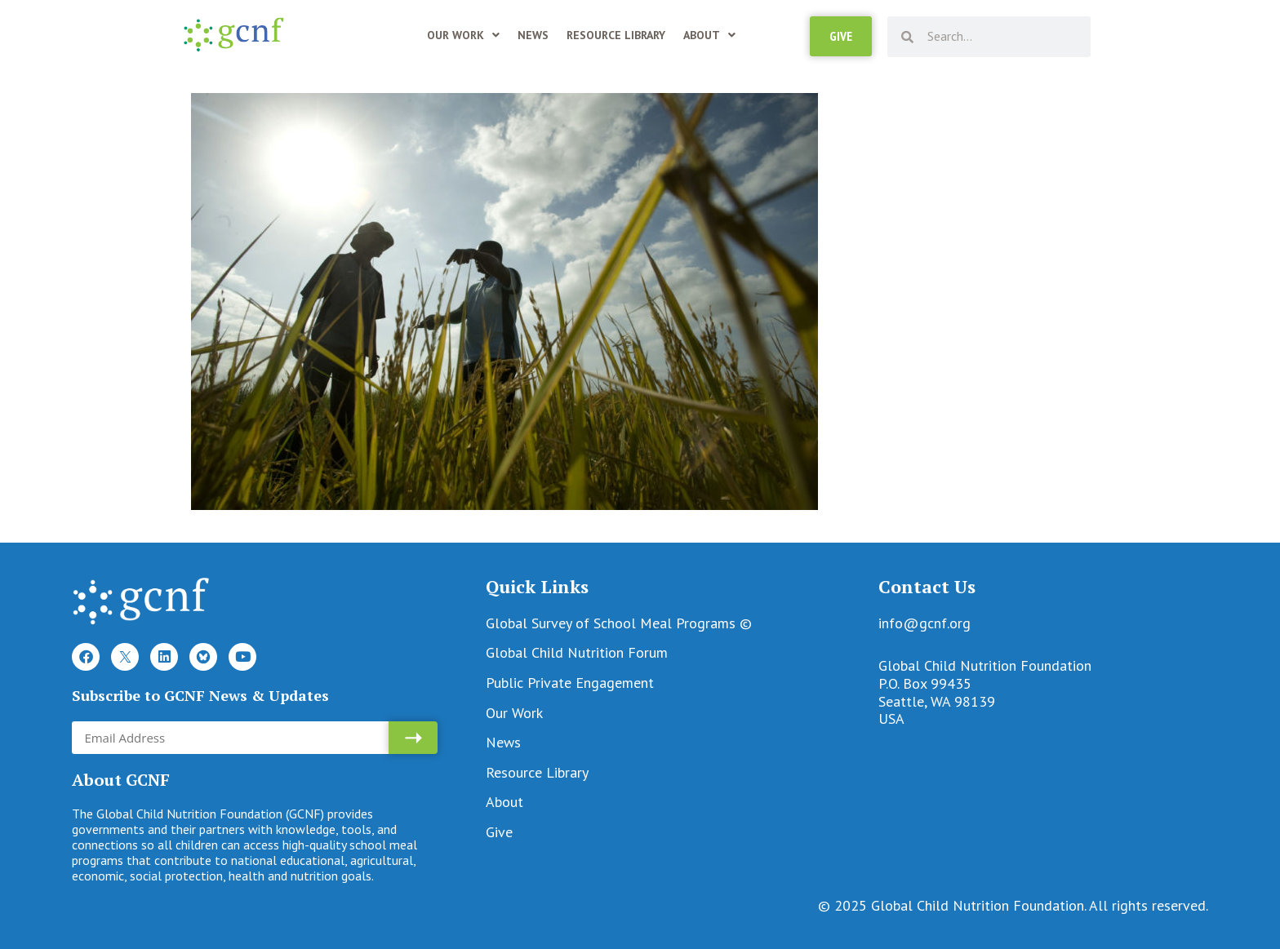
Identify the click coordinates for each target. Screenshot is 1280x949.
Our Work (463, 35)
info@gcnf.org (924, 623)
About (709, 35)
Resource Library (616, 35)
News (533, 35)
